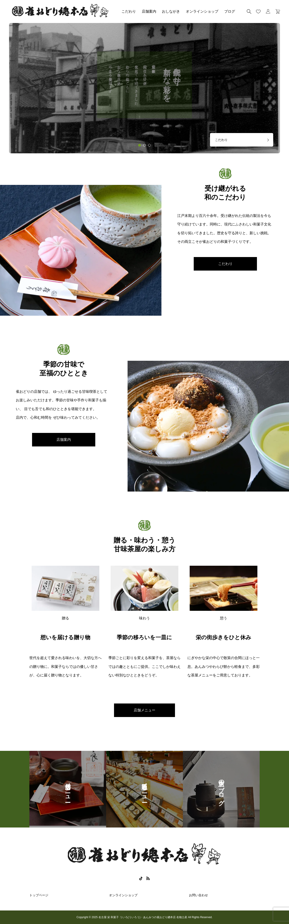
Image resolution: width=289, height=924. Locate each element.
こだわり (128, 11)
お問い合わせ (198, 895)
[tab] (139, 145)
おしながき (171, 11)
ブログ (229, 11)
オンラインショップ (202, 11)
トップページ (38, 895)
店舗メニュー (144, 710)
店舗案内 (149, 11)
